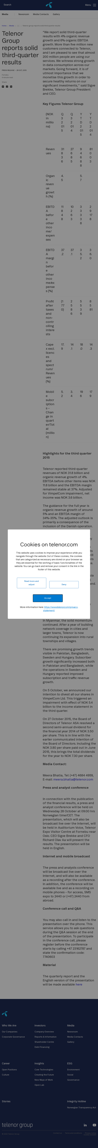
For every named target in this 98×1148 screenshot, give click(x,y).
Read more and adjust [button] (31, 582)
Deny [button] (64, 584)
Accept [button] (47, 598)
